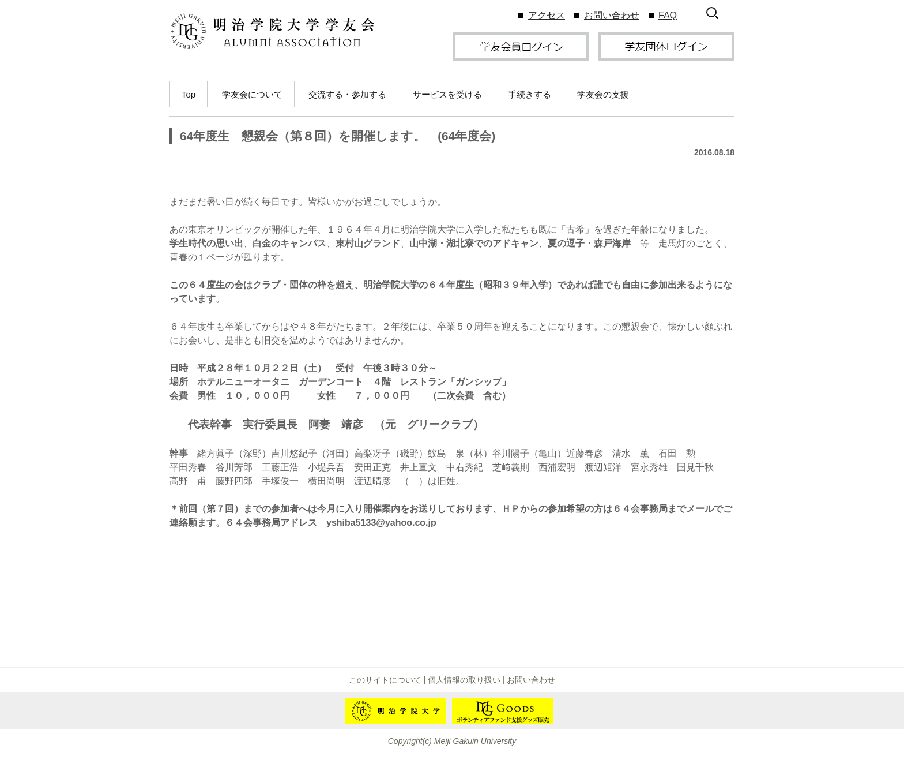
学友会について (252, 94)
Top (188, 94)
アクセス (546, 15)
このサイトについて (385, 679)
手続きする (529, 94)
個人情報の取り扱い (464, 679)
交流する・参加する (347, 94)
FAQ (667, 15)
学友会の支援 (603, 94)
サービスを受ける (447, 94)
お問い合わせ (611, 15)
